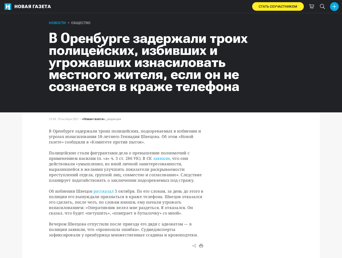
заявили (161, 158)
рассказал (104, 191)
